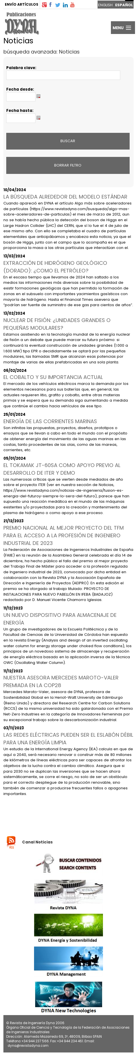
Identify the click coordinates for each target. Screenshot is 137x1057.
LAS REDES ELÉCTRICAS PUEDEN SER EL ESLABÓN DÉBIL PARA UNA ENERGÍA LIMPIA (68, 738)
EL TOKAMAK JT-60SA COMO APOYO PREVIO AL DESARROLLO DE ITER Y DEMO (62, 469)
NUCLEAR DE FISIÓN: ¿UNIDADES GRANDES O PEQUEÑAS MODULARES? (57, 324)
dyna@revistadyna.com (28, 1045)
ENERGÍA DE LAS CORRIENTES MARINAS (50, 421)
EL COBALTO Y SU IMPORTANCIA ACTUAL (53, 377)
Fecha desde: (20, 89)
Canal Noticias (37, 842)
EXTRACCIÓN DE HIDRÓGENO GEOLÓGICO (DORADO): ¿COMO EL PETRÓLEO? (55, 266)
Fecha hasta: (19, 110)
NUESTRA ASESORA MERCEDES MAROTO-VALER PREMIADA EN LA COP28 (61, 681)
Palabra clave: (21, 68)
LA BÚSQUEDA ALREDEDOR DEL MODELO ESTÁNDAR (65, 196)
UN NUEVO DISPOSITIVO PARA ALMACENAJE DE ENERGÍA (60, 618)
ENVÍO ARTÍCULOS (21, 4)
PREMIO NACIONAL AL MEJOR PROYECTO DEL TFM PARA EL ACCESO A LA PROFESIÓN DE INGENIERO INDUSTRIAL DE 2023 (63, 535)
